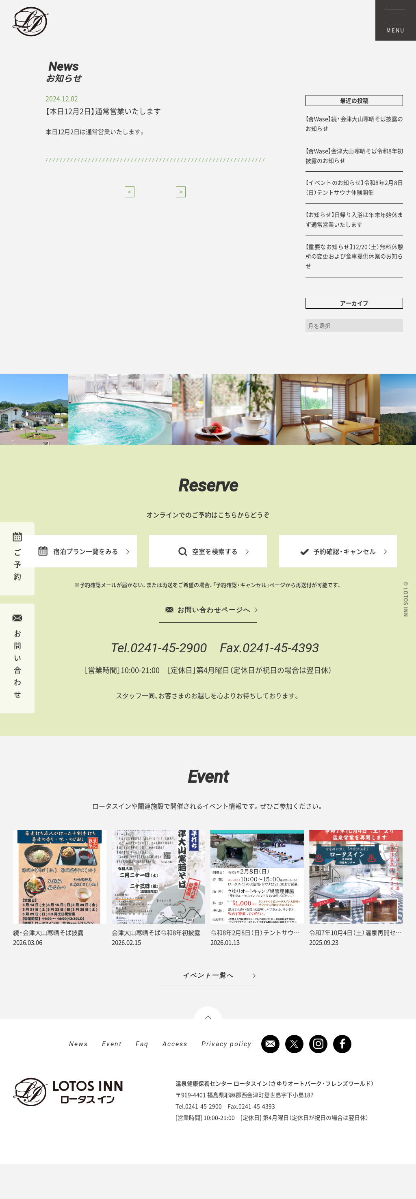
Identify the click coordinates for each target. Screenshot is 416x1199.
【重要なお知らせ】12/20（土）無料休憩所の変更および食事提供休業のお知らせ (354, 291)
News (74, 80)
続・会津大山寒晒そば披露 (48, 967)
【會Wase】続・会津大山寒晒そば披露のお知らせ (354, 159)
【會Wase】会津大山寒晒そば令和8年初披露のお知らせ (354, 191)
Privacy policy (226, 1079)
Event (112, 1079)
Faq (142, 1079)
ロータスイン (30, 21)
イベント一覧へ (208, 1011)
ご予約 (17, 556)
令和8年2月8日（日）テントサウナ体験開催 (267, 967)
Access (175, 1079)
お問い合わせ (17, 656)
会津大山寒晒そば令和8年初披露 (156, 967)
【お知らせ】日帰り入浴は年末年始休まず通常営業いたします (354, 255)
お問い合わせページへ (208, 645)
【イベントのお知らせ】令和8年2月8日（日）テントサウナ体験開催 (354, 223)
